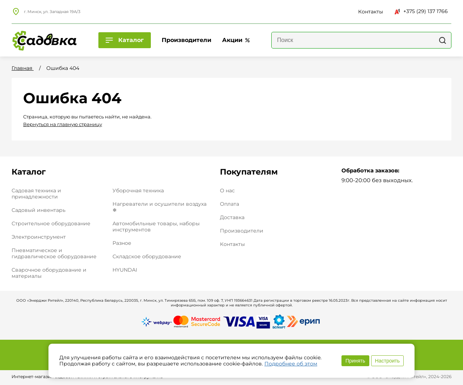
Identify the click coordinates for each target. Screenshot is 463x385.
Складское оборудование (146, 256)
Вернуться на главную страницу (62, 124)
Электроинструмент (39, 237)
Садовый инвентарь (38, 210)
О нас (227, 191)
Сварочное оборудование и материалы (49, 273)
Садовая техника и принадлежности (36, 193)
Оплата (229, 204)
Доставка (232, 217)
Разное (121, 243)
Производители (241, 231)
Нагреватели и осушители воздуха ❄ (159, 207)
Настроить (387, 361)
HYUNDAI (124, 270)
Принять (355, 361)
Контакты (232, 244)
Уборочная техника (138, 190)
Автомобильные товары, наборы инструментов (156, 226)
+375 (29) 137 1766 (421, 11)
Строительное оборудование (51, 223)
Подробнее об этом (290, 363)
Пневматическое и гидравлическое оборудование (54, 253)
